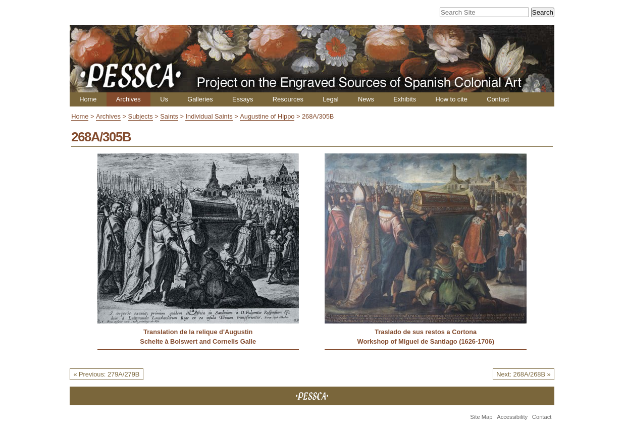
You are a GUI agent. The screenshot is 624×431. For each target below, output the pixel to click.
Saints (169, 116)
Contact (498, 99)
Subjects (140, 116)
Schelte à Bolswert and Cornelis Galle (198, 341)
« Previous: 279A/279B (106, 374)
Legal (330, 99)
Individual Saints (208, 116)
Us (164, 99)
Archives (128, 99)
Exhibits (404, 99)
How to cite (451, 99)
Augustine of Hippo (267, 116)
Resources (288, 99)
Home (87, 99)
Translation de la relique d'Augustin (197, 332)
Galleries (200, 99)
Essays (242, 99)
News (366, 99)
